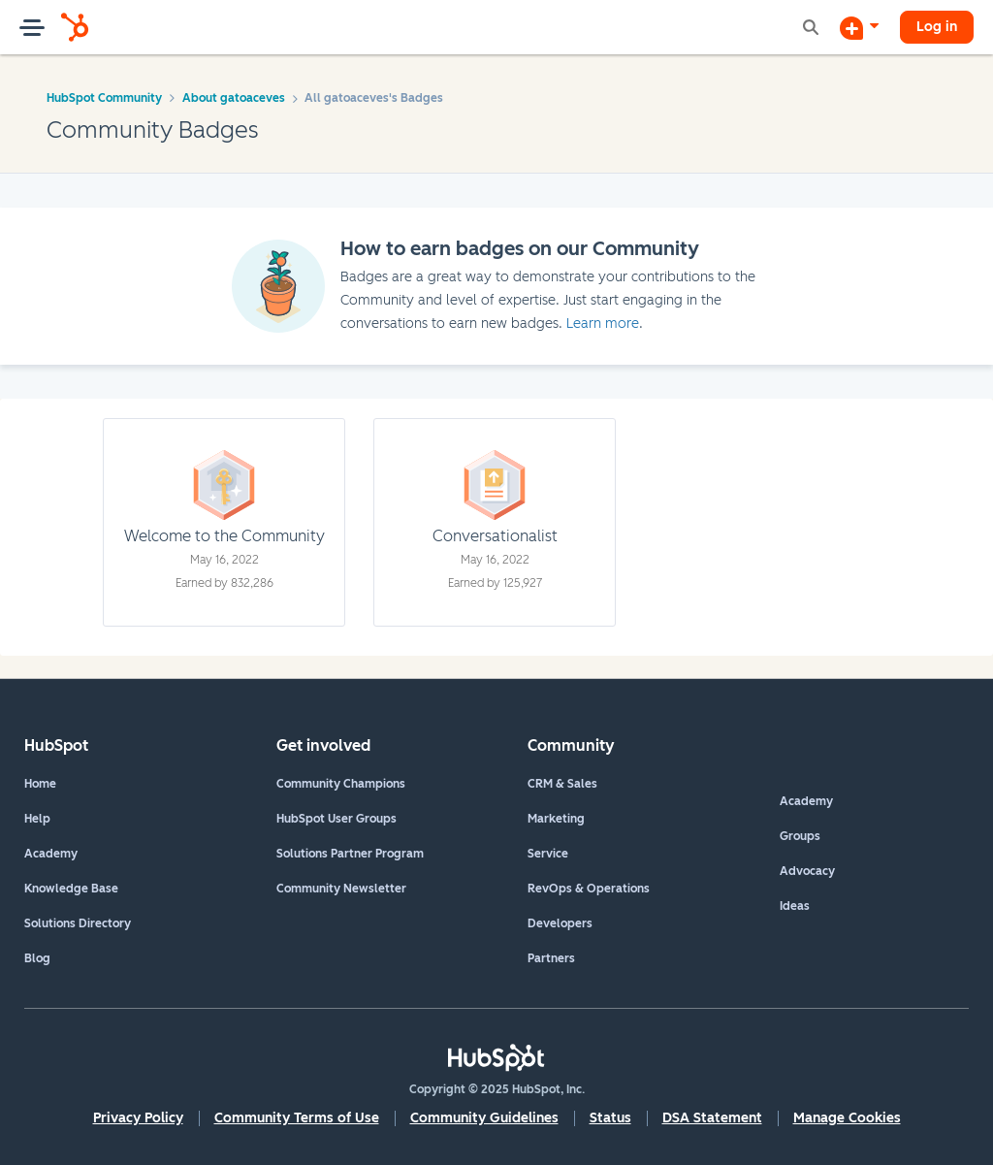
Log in (936, 26)
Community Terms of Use (296, 1118)
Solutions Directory (77, 923)
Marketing (556, 818)
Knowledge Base (71, 888)
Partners (551, 958)
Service (548, 853)
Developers (560, 923)
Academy (51, 853)
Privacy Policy (138, 1118)
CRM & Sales (562, 784)
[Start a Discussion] (859, 27)
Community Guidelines (484, 1118)
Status (610, 1118)
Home (40, 784)
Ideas (795, 906)
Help (37, 818)
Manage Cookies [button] (847, 1118)
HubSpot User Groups (336, 818)
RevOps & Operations (589, 888)
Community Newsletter (341, 888)
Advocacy (807, 871)
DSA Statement (712, 1118)
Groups (800, 836)
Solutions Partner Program (350, 853)
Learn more (602, 323)
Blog (37, 958)
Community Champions (340, 784)
